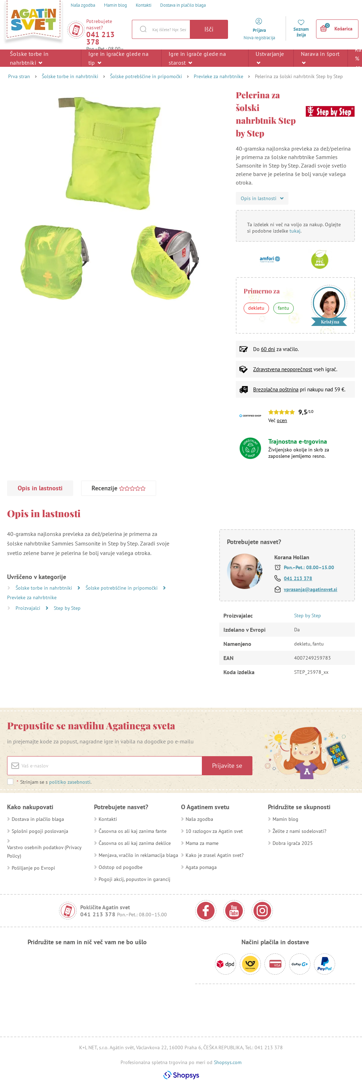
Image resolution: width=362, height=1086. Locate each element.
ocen (282, 420)
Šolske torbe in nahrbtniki (29, 58)
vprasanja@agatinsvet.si (310, 589)
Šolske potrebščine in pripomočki (146, 76)
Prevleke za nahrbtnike (218, 76)
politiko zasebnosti (69, 782)
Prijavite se (227, 765)
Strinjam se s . (54, 782)
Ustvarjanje (270, 57)
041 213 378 (100, 38)
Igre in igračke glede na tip (118, 58)
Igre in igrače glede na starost (197, 58)
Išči (209, 29)
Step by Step (67, 608)
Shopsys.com (227, 1062)
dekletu (256, 308)
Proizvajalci (29, 608)
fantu (283, 308)
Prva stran (19, 76)
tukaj (295, 231)
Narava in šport (320, 57)
